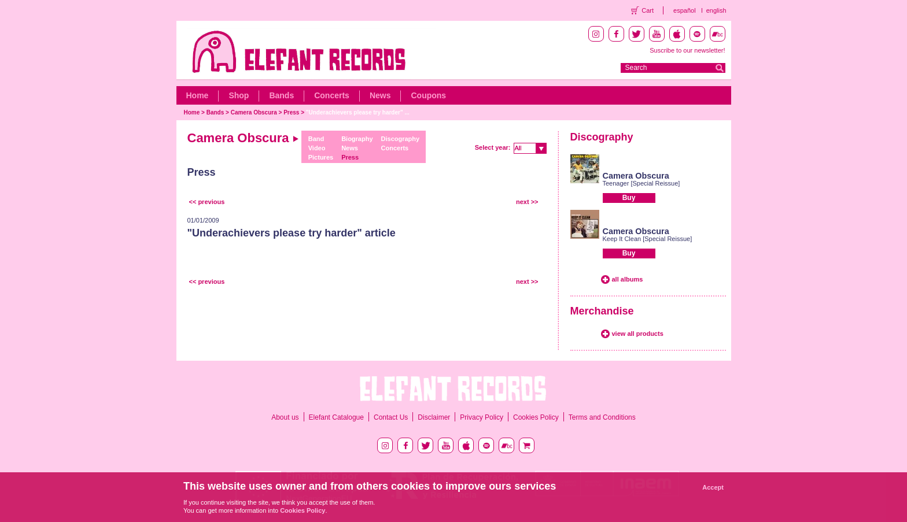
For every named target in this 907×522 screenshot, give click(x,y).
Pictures (320, 157)
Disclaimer (434, 417)
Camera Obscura (254, 112)
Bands (281, 95)
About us (284, 417)
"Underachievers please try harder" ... (358, 112)
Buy (629, 198)
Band (316, 138)
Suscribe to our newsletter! (687, 50)
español (684, 10)
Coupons (428, 95)
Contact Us (391, 417)
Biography (357, 138)
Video (317, 148)
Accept (713, 487)
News (380, 95)
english (716, 10)
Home (197, 95)
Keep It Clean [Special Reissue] (647, 238)
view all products (637, 333)
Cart (647, 10)
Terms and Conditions (602, 417)
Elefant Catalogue (336, 417)
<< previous (207, 201)
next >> (527, 201)
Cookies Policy (536, 417)
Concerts (331, 95)
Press (291, 112)
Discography (400, 138)
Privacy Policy (481, 417)
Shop (238, 95)
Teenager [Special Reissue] (641, 183)
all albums (627, 279)
